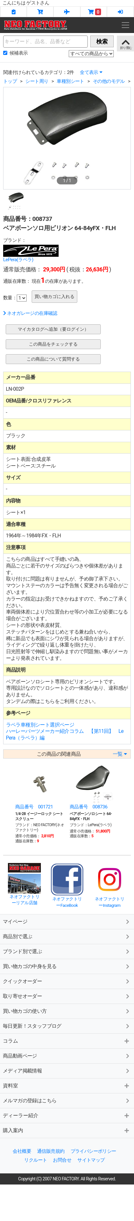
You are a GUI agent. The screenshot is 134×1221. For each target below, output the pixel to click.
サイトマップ (91, 1160)
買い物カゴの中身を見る (29, 966)
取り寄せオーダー (22, 996)
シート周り (36, 81)
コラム (10, 1041)
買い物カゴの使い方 (25, 1011)
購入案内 (13, 1130)
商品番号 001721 (34, 807)
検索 (102, 41)
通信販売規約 (50, 1151)
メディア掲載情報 (22, 1071)
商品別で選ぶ (17, 936)
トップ (10, 81)
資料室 (10, 1086)
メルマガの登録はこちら (29, 1101)
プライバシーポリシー (93, 1151)
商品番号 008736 (88, 807)
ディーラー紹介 (20, 1115)
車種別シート (70, 81)
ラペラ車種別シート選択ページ (40, 725)
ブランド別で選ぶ (22, 951)
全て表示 (91, 72)
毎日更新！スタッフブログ (32, 1026)
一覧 (120, 754)
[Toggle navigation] (125, 25)
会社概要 (22, 1151)
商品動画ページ (20, 1056)
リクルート (35, 1160)
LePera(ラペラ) (18, 259)
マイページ (15, 922)
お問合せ (62, 1160)
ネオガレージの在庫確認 (30, 313)
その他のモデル (109, 81)
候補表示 (19, 53)
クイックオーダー (22, 981)
